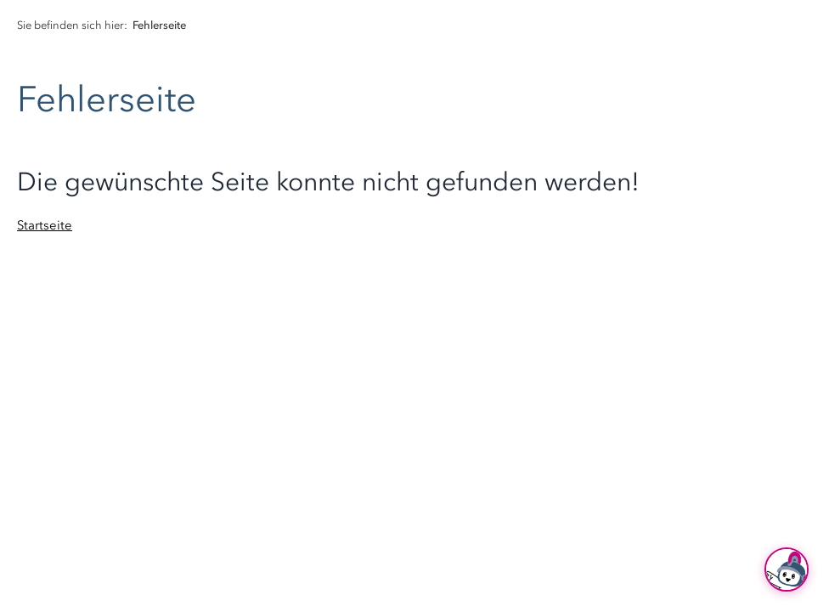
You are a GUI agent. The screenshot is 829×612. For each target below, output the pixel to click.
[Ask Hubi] (786, 569)
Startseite (44, 225)
